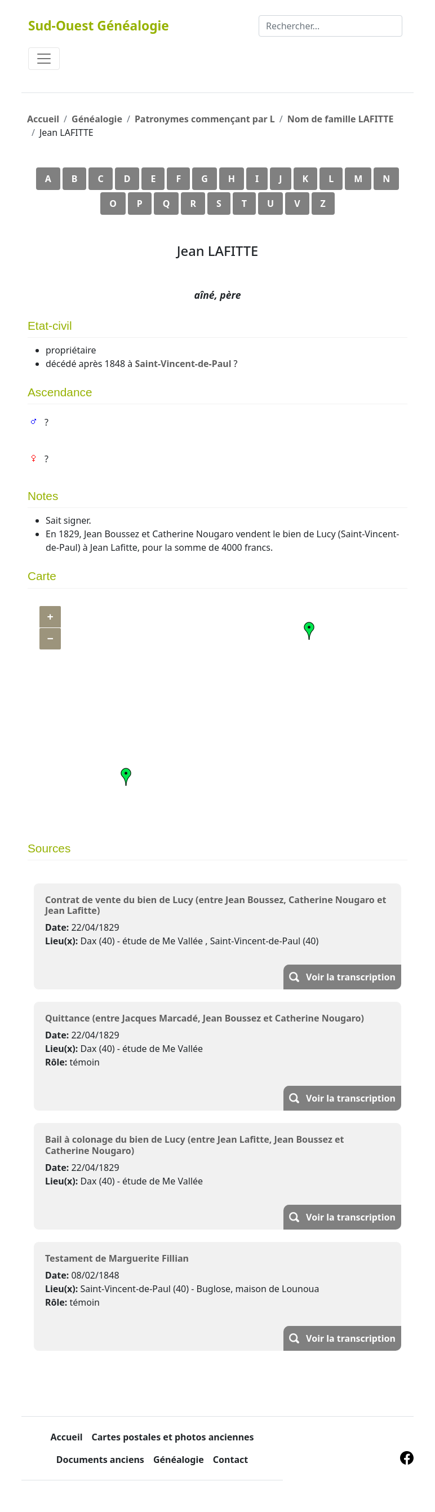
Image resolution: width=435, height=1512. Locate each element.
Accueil (43, 119)
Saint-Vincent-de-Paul (183, 363)
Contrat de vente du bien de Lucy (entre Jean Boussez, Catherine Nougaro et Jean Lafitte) (215, 905)
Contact (230, 1459)
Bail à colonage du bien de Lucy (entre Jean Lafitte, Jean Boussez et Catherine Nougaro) (194, 1144)
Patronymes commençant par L (205, 119)
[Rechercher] (330, 26)
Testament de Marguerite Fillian (117, 1258)
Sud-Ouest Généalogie (98, 25)
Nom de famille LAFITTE (340, 119)
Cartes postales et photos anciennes (172, 1437)
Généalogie (97, 119)
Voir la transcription (351, 977)
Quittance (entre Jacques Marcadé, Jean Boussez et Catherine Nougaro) (204, 1018)
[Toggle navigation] (44, 58)
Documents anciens (100, 1459)
